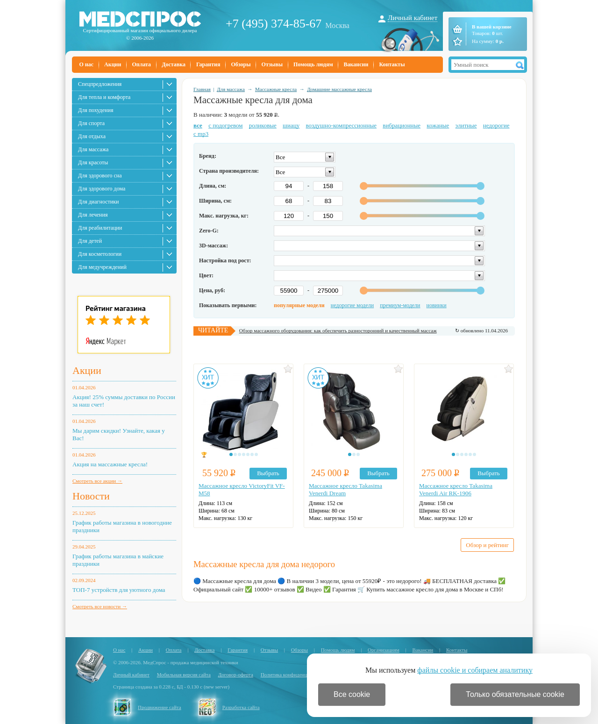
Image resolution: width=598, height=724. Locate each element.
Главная (202, 89)
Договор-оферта (235, 674)
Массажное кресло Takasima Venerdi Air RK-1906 (455, 489)
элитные (466, 125)
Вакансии (356, 64)
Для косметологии (99, 254)
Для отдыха (92, 136)
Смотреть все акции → (97, 481)
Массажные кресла (276, 89)
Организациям (383, 650)
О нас (86, 64)
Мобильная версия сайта (184, 674)
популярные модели (299, 305)
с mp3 (200, 133)
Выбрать (268, 473)
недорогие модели (352, 305)
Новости (91, 496)
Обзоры (240, 64)
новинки (437, 305)
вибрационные (401, 125)
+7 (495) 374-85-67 (273, 23)
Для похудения (95, 110)
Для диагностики (98, 201)
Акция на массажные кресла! (110, 464)
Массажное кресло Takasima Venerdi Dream (345, 489)
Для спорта (91, 123)
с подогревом (225, 125)
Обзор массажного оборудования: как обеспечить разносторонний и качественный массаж (338, 330)
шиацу (291, 125)
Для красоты (93, 162)
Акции (112, 64)
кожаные (438, 125)
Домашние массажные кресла (339, 89)
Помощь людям (313, 64)
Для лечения (92, 214)
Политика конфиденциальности (295, 674)
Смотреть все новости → (99, 606)
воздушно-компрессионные (341, 125)
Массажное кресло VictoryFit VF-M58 (242, 489)
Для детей (90, 241)
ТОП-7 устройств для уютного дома (118, 589)
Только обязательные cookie (515, 694)
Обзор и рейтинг (487, 544)
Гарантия (208, 64)
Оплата (141, 64)
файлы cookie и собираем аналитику (475, 670)
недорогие (496, 125)
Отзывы (272, 64)
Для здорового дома (101, 188)
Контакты (392, 64)
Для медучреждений (102, 267)
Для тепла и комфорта (104, 97)
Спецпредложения (99, 84)
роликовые (263, 125)
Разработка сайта (241, 707)
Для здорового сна (100, 175)
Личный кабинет (412, 17)
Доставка (173, 64)
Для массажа (93, 149)
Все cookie (352, 694)
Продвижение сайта (159, 707)
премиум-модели (400, 305)
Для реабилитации (100, 228)
